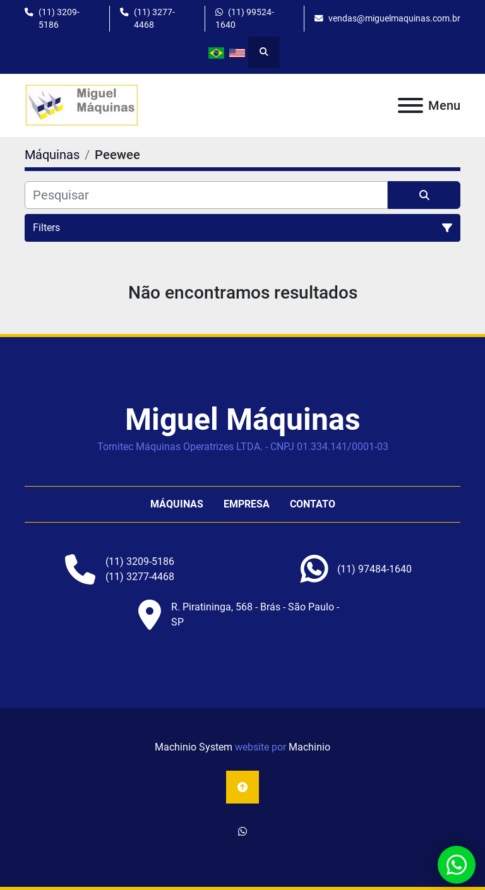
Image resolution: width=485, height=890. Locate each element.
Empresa (247, 504)
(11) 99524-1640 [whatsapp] (244, 18)
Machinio (309, 747)
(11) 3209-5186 (59, 18)
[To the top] (242, 787)
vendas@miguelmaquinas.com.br (394, 18)
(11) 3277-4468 (154, 18)
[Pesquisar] (206, 195)
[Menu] (410, 105)
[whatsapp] (374, 569)
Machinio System (193, 747)
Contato (312, 504)
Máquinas (176, 504)
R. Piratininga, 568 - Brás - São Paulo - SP (255, 614)
